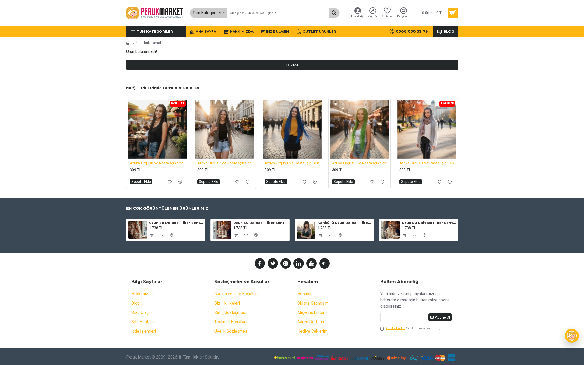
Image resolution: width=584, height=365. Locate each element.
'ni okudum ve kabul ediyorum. (414, 328)
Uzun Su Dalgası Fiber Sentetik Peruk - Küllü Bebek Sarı (260, 223)
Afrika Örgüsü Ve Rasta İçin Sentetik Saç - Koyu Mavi (293, 163)
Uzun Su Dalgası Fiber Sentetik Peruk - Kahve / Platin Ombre (429, 223)
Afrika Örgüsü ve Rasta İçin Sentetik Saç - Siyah (158, 163)
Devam (292, 65)
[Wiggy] (572, 336)
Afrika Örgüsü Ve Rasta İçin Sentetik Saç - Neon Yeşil (360, 163)
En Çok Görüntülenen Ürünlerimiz (167, 208)
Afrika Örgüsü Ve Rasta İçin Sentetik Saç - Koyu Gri (225, 163)
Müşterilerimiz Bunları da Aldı (162, 88)
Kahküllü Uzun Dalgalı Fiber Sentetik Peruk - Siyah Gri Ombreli (345, 223)
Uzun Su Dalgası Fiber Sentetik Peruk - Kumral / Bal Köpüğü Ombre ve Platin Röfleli (176, 223)
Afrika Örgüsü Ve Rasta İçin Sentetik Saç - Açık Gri (427, 163)
